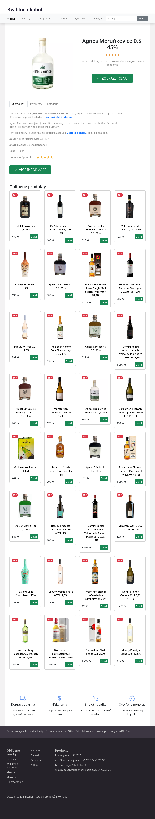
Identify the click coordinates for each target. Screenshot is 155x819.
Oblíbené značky (13, 752)
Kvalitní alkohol (24, 796)
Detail (34, 236)
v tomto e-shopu (76, 132)
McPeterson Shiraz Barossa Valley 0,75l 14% (60, 229)
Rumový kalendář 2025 (68, 755)
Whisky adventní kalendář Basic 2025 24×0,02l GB (83, 770)
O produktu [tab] (18, 104)
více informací (32, 169)
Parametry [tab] (36, 104)
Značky (61, 18)
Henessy (11, 759)
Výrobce (79, 18)
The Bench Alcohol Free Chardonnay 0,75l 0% (60, 350)
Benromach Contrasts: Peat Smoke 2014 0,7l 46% (61, 654)
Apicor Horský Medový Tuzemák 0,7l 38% (96, 229)
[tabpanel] (65, 137)
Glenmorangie (15, 782)
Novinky (25, 18)
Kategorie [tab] (52, 104)
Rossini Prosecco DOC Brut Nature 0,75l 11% (61, 529)
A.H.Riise (36, 765)
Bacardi (35, 755)
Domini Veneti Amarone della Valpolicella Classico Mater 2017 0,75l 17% (95, 533)
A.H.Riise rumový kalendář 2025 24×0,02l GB (80, 760)
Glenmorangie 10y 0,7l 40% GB (72, 765)
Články (96, 18)
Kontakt (62, 796)
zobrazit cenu (115, 78)
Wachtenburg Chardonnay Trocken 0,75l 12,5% (26, 654)
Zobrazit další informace (60, 117)
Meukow (11, 777)
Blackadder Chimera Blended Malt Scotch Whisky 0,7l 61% (130, 471)
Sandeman (37, 760)
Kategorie (42, 18)
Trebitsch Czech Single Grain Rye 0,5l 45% (61, 471)
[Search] (121, 18)
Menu (11, 18)
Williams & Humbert (13, 765)
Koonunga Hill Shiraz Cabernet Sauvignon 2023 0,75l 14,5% (131, 288)
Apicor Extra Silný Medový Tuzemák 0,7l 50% (26, 412)
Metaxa (11, 772)
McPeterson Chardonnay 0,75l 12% (61, 412)
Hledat (143, 18)
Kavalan (35, 750)
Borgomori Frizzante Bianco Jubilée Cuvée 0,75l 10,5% (131, 412)
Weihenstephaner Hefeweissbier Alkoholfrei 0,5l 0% (95, 595)
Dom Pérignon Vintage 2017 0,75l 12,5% (130, 595)
